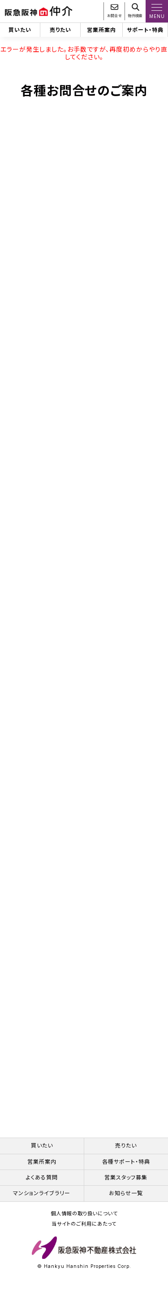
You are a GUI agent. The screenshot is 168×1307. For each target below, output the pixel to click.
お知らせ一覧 (126, 1200)
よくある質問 (42, 1184)
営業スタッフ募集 (125, 1184)
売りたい (60, 30)
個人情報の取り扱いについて (84, 1221)
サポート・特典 (145, 30)
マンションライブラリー (41, 1200)
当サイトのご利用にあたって (84, 1231)
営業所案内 (101, 30)
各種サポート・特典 (126, 1168)
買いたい (20, 30)
